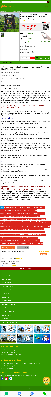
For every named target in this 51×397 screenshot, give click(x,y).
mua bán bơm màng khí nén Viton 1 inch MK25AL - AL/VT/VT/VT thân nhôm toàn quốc (23, 219)
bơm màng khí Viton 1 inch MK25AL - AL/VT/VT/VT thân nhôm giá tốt (18, 210)
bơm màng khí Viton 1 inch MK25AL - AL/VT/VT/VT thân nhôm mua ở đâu (19, 240)
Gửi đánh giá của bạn (8, 248)
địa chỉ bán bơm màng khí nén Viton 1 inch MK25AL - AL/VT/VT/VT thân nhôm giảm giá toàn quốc (24, 222)
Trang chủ (3, 10)
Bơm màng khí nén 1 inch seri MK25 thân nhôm (11, 11)
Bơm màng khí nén (13, 10)
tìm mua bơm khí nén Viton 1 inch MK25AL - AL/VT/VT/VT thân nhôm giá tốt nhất (21, 243)
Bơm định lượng (6, 282)
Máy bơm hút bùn (6, 290)
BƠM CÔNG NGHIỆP (6, 308)
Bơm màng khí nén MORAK (24, 10)
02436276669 (17, 354)
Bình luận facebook (23, 248)
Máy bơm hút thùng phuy (9, 304)
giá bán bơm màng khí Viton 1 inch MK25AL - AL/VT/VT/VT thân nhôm (18, 237)
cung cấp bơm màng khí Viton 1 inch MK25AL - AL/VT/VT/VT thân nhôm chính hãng (22, 213)
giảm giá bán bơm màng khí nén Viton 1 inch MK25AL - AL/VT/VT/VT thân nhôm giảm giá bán (25, 226)
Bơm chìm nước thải (7, 286)
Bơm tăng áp (5, 293)
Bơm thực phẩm (6, 300)
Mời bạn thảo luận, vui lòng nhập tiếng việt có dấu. (19, 253)
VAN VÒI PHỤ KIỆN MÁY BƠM (9, 322)
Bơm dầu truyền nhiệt (8, 311)
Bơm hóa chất (5, 275)
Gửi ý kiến (44, 254)
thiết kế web (24, 388)
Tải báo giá (46, 22)
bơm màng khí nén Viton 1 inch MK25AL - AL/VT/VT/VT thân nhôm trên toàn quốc (21, 229)
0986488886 (9, 354)
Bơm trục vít (5, 297)
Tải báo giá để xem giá (29, 27)
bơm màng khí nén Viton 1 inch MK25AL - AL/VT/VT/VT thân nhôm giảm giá (24, 207)
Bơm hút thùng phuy (7, 315)
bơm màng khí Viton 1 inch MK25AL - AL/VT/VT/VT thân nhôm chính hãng (19, 216)
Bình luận (30, 21)
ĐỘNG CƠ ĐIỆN (5, 318)
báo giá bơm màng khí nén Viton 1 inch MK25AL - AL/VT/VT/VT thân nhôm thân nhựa (22, 235)
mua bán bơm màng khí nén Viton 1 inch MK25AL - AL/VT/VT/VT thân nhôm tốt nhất (22, 232)
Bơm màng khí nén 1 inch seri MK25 (41, 10)
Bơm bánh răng (6, 272)
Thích (7, 265)
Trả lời (2, 265)
